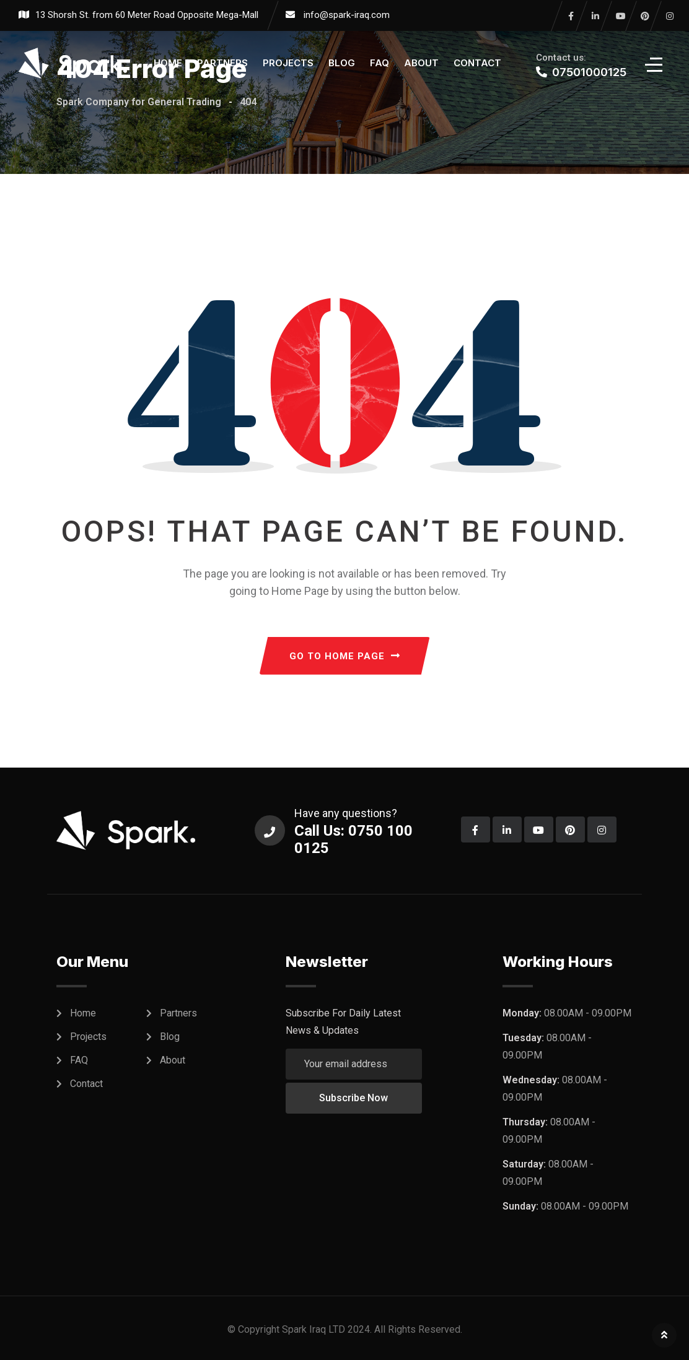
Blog (341, 63)
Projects (288, 63)
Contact (477, 63)
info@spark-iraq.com (347, 14)
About (421, 63)
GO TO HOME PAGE (344, 656)
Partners (222, 63)
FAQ (379, 63)
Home (168, 63)
